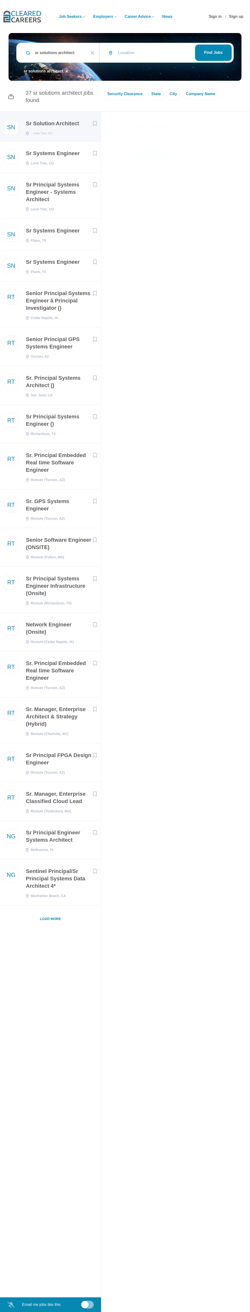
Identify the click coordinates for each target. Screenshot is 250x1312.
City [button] (173, 94)
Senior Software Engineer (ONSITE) (58, 545)
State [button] (156, 94)
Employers (103, 16)
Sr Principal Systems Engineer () (52, 421)
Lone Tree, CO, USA (126, 177)
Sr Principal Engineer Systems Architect (53, 837)
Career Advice (138, 16)
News (167, 16)
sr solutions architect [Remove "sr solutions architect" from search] (43, 71)
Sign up (236, 16)
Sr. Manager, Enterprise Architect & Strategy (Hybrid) (56, 718)
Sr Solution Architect (52, 123)
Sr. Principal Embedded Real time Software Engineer (56, 464)
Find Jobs (213, 52)
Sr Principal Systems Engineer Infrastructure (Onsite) (55, 587)
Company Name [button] (200, 94)
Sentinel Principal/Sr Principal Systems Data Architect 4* (55, 880)
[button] (239, 155)
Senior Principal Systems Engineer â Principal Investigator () (58, 302)
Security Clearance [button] (125, 94)
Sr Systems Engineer (53, 155)
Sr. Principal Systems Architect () (53, 383)
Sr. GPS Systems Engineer (47, 506)
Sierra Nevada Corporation (168, 138)
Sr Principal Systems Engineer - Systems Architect (52, 193)
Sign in (215, 16)
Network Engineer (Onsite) (49, 629)
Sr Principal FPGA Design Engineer (58, 760)
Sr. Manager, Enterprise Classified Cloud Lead (56, 799)
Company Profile (124, 1291)
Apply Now (155, 155)
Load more (50, 920)
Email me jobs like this (41, 1304)
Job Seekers (70, 16)
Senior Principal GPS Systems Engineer (53, 344)
